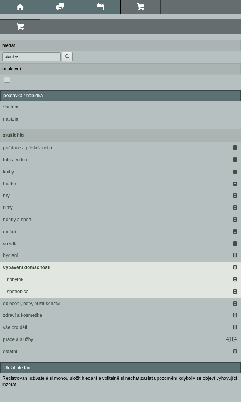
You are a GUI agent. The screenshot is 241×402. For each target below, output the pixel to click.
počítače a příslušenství (27, 147)
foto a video (15, 160)
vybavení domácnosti (26, 267)
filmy (8, 207)
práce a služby (18, 339)
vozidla (10, 243)
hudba (9, 184)
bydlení (10, 255)
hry (6, 195)
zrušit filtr (13, 135)
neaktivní (11, 69)
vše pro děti (15, 327)
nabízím (11, 119)
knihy (8, 172)
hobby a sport (17, 219)
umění (9, 231)
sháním (10, 107)
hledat (8, 45)
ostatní (10, 351)
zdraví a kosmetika (22, 315)
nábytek (15, 279)
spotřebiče (17, 291)
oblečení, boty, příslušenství (32, 303)
